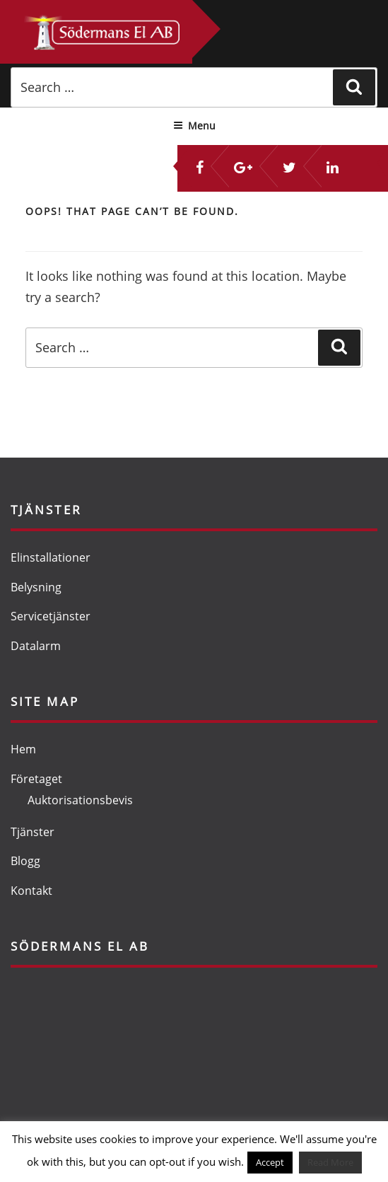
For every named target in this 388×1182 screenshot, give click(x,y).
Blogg (25, 861)
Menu (194, 125)
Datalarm (36, 646)
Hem (23, 749)
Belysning (36, 587)
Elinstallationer (50, 557)
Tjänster (32, 832)
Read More (330, 1162)
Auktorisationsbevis (80, 800)
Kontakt (31, 890)
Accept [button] (270, 1162)
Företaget (36, 779)
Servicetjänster (50, 616)
